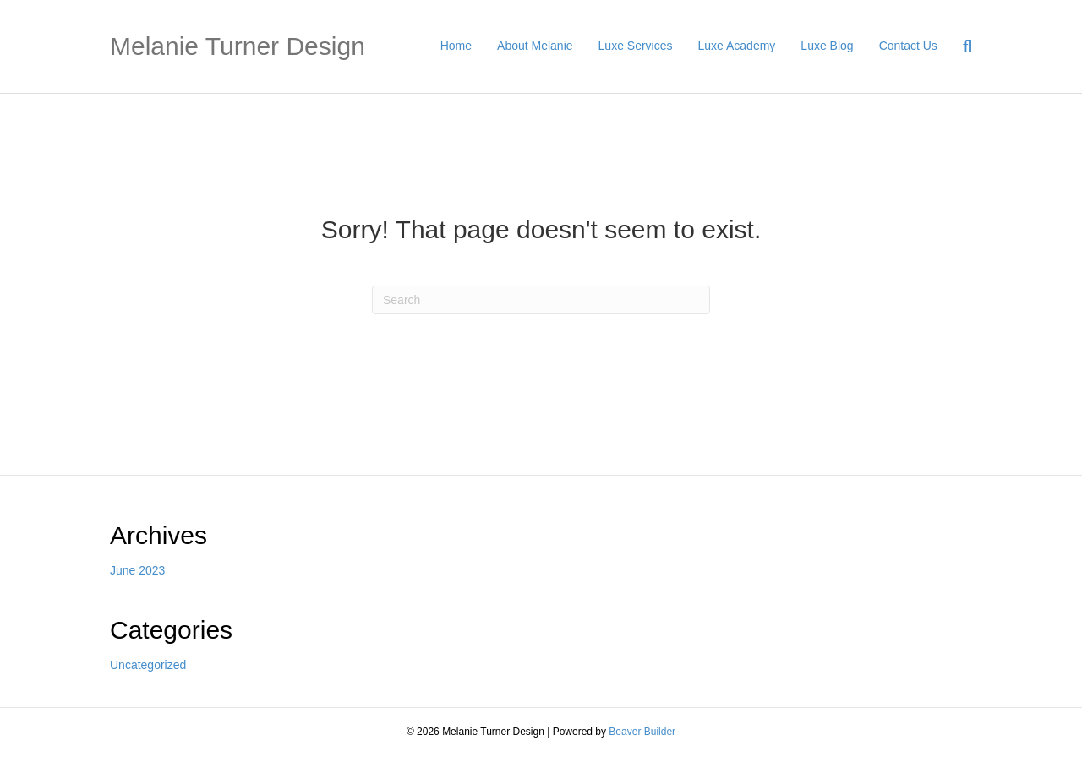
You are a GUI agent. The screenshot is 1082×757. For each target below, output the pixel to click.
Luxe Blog (827, 45)
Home (456, 45)
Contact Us (908, 45)
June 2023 (137, 570)
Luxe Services (635, 45)
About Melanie (535, 45)
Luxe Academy (737, 45)
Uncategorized (148, 665)
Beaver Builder (642, 732)
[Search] (961, 46)
